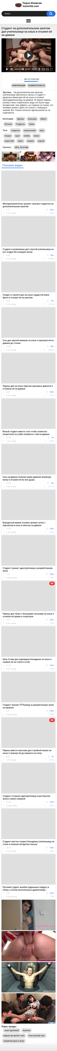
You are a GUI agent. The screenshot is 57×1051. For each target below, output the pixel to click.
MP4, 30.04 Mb (21, 147)
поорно (8, 136)
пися (42, 130)
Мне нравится (17, 80)
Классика (32, 119)
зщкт (17, 136)
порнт (20, 141)
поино (36, 136)
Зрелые (20, 119)
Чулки (31, 124)
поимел (30, 141)
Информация (18, 85)
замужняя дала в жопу (13, 1041)
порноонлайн (30, 130)
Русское (8, 124)
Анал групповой (12, 1030)
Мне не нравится (20, 80)
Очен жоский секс (37, 1036)
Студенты (20, 124)
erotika (27, 136)
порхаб (41, 141)
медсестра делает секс (13, 1036)
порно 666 (9, 141)
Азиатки (26, 1030)
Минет (43, 119)
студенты (15, 130)
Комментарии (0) (36, 85)
